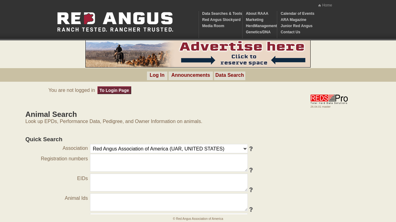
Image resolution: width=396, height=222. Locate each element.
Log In (157, 75)
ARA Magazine (293, 20)
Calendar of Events (297, 13)
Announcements (190, 75)
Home (327, 5)
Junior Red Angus (296, 26)
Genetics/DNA (258, 32)
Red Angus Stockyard (221, 20)
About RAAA (257, 13)
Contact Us (290, 32)
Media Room (213, 26)
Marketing (255, 20)
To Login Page (114, 90)
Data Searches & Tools (222, 13)
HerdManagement (261, 26)
